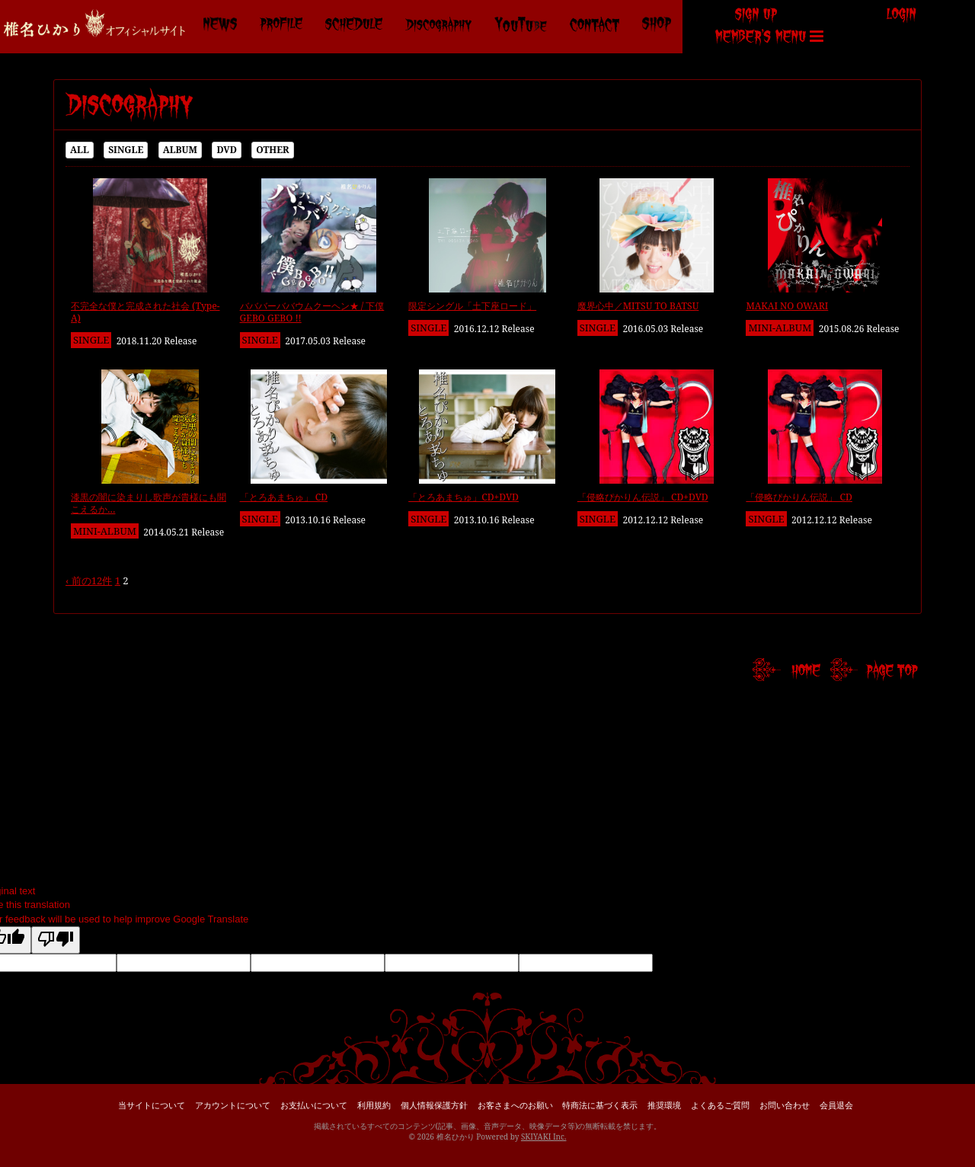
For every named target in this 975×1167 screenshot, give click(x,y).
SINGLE (125, 149)
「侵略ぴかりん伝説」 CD (799, 497)
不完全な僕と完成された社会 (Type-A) (145, 312)
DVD (226, 149)
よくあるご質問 (720, 1105)
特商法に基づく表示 (600, 1105)
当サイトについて (151, 1105)
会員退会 (836, 1105)
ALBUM (180, 149)
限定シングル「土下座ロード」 (472, 305)
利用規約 (374, 1105)
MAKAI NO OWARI (787, 305)
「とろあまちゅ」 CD (284, 497)
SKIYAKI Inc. (544, 1136)
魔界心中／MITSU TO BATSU (638, 305)
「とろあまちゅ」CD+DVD (463, 497)
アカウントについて (232, 1105)
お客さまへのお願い (515, 1105)
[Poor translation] (55, 940)
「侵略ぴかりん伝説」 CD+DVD (642, 497)
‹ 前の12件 (89, 580)
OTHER (272, 149)
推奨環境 (664, 1105)
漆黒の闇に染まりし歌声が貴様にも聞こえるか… (148, 503)
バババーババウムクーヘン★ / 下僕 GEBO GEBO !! (312, 312)
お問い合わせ (784, 1105)
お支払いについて (313, 1105)
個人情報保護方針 (434, 1105)
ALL (79, 149)
